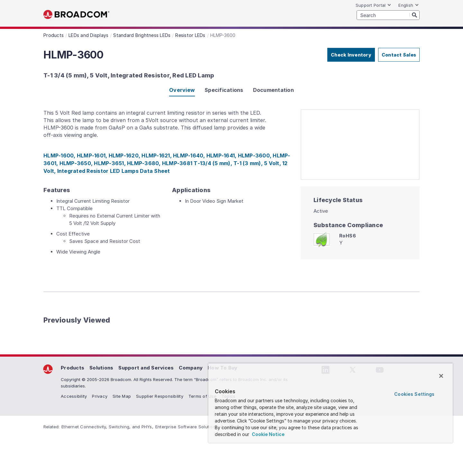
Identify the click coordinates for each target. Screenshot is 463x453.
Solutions (101, 368)
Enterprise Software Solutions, (187, 426)
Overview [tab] (182, 90)
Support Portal (374, 5)
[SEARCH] (388, 15)
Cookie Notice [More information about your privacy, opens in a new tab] (268, 434)
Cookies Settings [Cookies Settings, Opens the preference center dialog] (414, 394)
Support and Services (146, 368)
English (408, 5)
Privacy (99, 396)
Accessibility (74, 396)
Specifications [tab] (223, 90)
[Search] (414, 15)
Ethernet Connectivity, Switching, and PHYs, (107, 426)
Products (72, 368)
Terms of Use (202, 396)
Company (191, 368)
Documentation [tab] (273, 90)
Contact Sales (399, 55)
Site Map (122, 396)
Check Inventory (351, 55)
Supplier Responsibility (159, 396)
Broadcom (76, 14)
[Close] (441, 376)
